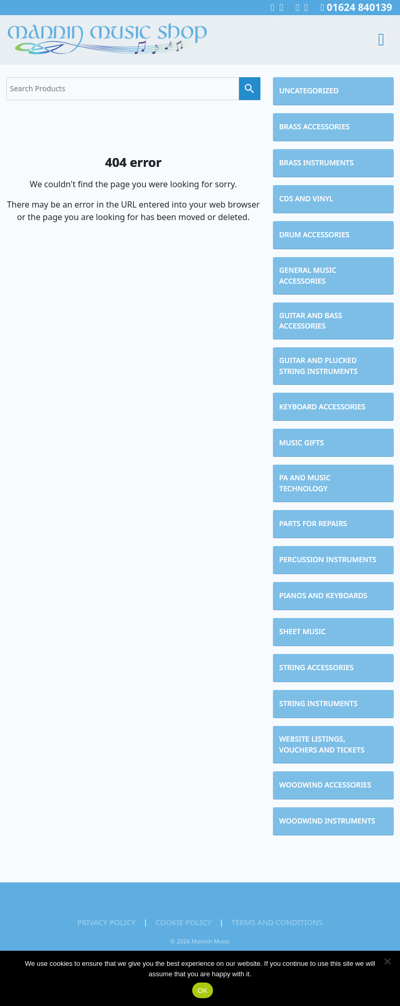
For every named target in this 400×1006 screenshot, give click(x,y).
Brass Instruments (316, 162)
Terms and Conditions (276, 922)
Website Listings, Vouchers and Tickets (322, 744)
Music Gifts (301, 442)
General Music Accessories (307, 275)
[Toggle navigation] (372, 40)
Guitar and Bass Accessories (310, 320)
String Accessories (316, 667)
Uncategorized (309, 90)
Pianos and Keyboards (323, 595)
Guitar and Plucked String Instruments (318, 365)
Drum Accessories (314, 234)
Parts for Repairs (313, 523)
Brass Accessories (314, 126)
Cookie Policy (183, 922)
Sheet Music (302, 631)
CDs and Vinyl (306, 198)
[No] (387, 961)
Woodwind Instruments (327, 821)
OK (202, 991)
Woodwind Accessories (325, 785)
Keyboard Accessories (322, 406)
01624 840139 (356, 7)
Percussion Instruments (328, 559)
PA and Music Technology (305, 482)
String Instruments (318, 703)
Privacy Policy (106, 922)
